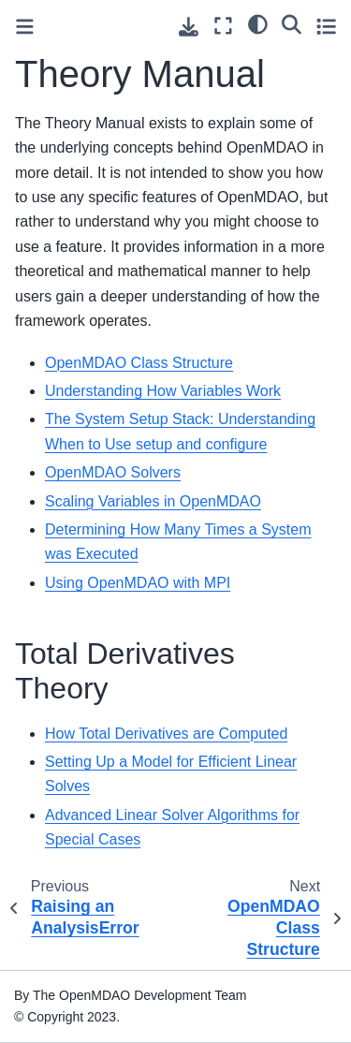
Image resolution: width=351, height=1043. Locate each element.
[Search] (291, 23)
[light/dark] (258, 23)
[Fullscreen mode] (223, 25)
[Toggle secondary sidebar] (326, 25)
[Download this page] (188, 26)
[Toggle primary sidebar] (24, 26)
